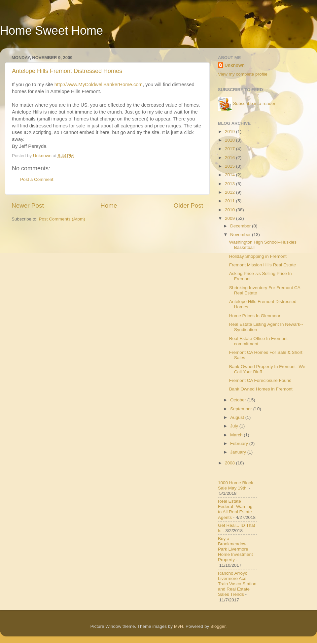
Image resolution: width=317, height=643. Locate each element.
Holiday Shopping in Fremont (258, 256)
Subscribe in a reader (254, 103)
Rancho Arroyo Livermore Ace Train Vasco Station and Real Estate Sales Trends (237, 584)
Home (108, 205)
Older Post (188, 205)
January (238, 452)
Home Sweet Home (51, 30)
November (241, 234)
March (237, 434)
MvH (178, 626)
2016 (230, 157)
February (239, 443)
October (238, 399)
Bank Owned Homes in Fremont (261, 389)
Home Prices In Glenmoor (254, 315)
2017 (230, 148)
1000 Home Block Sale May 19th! (235, 485)
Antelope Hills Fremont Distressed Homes (67, 71)
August (237, 417)
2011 (230, 200)
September (241, 408)
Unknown (235, 65)
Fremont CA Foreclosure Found (260, 380)
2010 (230, 209)
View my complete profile (242, 74)
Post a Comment (36, 179)
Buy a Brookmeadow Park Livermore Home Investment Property (235, 549)
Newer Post (28, 205)
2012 (230, 192)
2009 (230, 218)
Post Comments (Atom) (62, 219)
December (241, 225)
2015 (230, 166)
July (234, 425)
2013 (230, 183)
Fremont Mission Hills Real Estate (262, 264)
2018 (230, 140)
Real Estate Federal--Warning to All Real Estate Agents (235, 509)
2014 (230, 174)
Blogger (218, 626)
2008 (230, 462)
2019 (230, 131)
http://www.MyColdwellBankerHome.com (98, 84)
